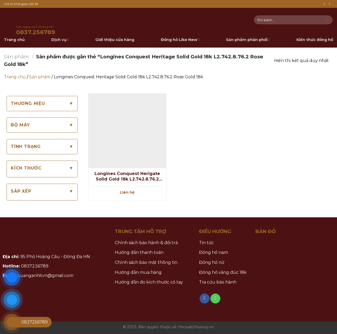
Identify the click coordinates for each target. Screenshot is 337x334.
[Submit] (327, 20)
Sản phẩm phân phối (248, 39)
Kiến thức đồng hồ (314, 39)
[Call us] (330, 3)
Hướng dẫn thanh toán (139, 252)
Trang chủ (15, 76)
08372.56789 (34, 266)
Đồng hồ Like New (180, 39)
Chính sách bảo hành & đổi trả (146, 242)
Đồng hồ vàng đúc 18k (223, 272)
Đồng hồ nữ (211, 262)
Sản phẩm (16, 57)
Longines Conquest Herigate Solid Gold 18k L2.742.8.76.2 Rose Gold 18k (127, 176)
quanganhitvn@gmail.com (45, 275)
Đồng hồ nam (213, 252)
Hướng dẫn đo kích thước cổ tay (149, 282)
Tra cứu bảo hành (217, 282)
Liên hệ (127, 192)
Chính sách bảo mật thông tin (146, 262)
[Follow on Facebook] (325, 3)
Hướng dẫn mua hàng (138, 272)
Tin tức (206, 242)
